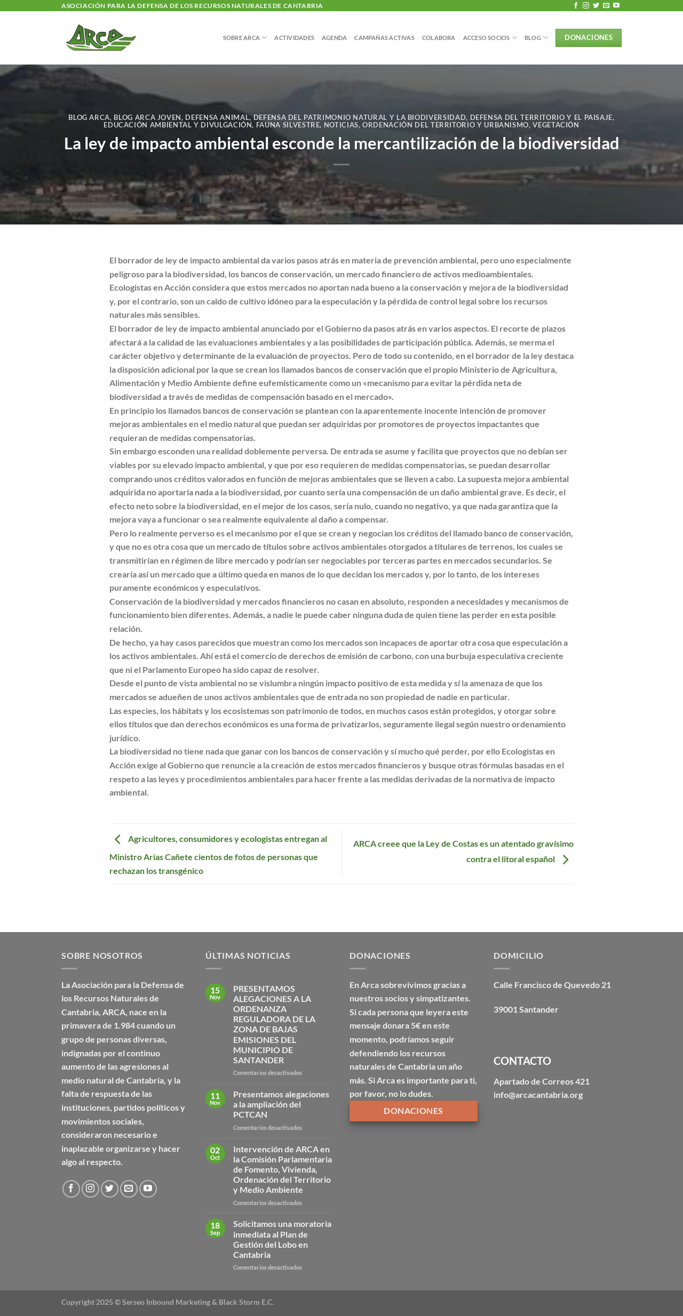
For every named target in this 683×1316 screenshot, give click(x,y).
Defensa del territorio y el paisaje (541, 117)
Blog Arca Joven (147, 117)
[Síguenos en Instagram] (586, 6)
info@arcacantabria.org (538, 1094)
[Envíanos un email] (606, 6)
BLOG (536, 38)
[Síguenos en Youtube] (616, 6)
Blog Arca (89, 117)
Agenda (334, 37)
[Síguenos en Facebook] (576, 6)
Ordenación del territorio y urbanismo (445, 125)
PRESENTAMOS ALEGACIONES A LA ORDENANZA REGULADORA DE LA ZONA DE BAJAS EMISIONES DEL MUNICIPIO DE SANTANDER (274, 1024)
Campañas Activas (384, 37)
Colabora (439, 37)
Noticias (341, 125)
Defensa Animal (217, 117)
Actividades (294, 37)
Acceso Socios (490, 38)
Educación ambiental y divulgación (178, 125)
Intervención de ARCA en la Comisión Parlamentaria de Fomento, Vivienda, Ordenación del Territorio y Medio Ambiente (282, 1169)
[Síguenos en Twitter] (596, 6)
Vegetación (556, 125)
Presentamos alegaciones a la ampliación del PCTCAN (281, 1104)
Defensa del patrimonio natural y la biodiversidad (359, 117)
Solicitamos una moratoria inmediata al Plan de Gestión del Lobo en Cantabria (282, 1238)
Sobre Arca (245, 38)
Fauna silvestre (288, 125)
